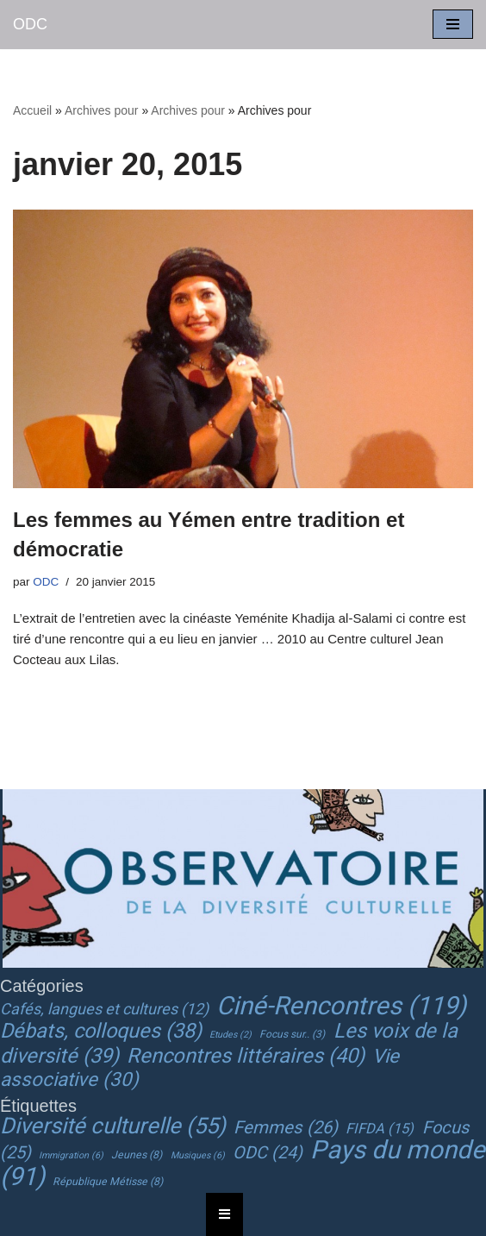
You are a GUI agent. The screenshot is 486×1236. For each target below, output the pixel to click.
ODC (46, 581)
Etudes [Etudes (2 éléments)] (230, 1034)
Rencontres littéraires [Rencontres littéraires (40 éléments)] (245, 1056)
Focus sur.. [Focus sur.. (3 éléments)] (292, 1034)
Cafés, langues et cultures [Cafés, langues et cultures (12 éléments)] (104, 1009)
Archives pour (102, 110)
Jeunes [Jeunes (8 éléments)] (136, 1155)
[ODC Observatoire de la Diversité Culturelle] (30, 24)
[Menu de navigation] (453, 24)
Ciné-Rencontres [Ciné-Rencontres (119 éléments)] (341, 1005)
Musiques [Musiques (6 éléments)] (198, 1155)
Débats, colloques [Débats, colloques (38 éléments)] (101, 1031)
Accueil (32, 110)
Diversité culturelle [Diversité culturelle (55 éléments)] (113, 1126)
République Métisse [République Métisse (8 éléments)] (108, 1182)
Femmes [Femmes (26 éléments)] (286, 1127)
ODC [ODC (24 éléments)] (267, 1153)
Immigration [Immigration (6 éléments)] (71, 1155)
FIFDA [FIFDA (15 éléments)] (380, 1128)
